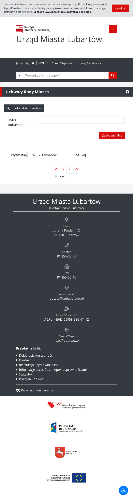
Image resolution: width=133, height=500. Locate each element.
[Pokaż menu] (113, 29)
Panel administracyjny (34, 390)
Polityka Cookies (31, 379)
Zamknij (120, 8)
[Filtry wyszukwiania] (19, 75)
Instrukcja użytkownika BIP (39, 365)
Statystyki (26, 374)
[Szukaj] (113, 75)
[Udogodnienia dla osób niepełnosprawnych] (123, 490)
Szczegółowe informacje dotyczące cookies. (63, 12)
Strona (59, 176)
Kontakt (25, 360)
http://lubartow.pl (66, 340)
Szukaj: (99, 155)
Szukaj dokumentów (24, 108)
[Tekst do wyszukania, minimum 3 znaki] (66, 75)
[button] (56, 168)
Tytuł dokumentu (16, 122)
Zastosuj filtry (112, 135)
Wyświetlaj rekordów (33, 155)
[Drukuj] (127, 92)
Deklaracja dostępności (36, 355)
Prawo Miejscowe (62, 63)
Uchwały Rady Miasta (89, 63)
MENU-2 (43, 63)
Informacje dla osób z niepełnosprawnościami (53, 369)
